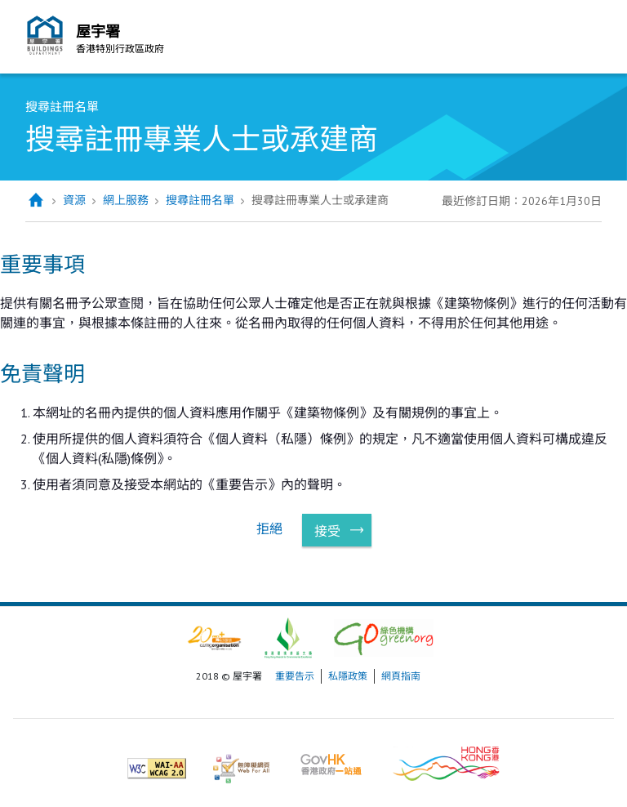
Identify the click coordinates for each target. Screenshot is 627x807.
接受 (327, 531)
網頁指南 (400, 676)
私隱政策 (347, 676)
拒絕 (269, 528)
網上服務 (126, 200)
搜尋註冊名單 (200, 200)
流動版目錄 (585, 39)
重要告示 (294, 676)
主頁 (35, 200)
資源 (74, 200)
